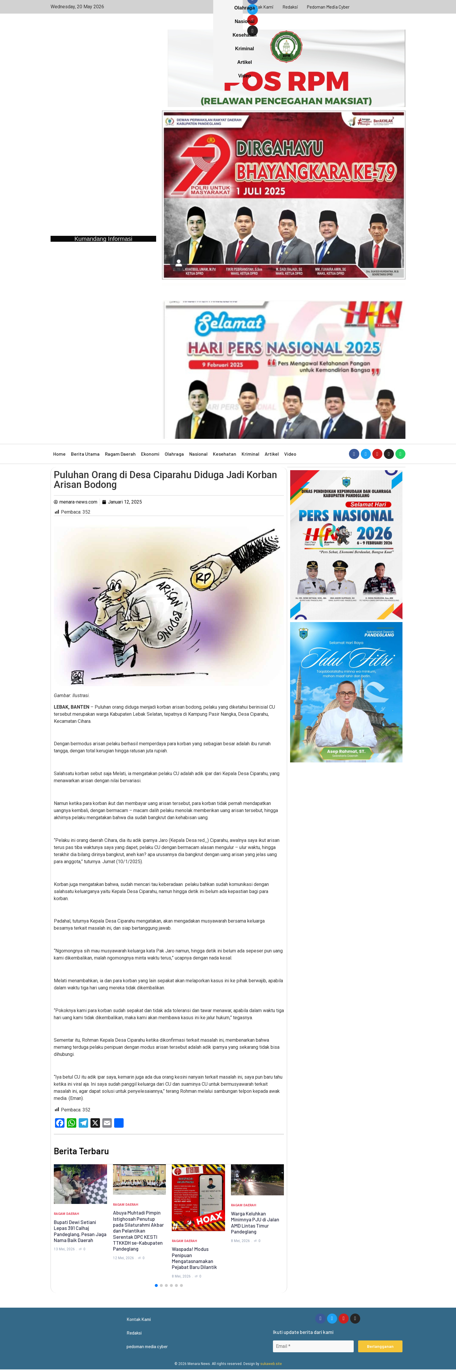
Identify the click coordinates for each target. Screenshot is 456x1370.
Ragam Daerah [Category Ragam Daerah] (66, 1214)
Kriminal (250, 454)
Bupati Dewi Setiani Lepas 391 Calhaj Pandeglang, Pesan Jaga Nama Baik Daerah (80, 1231)
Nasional (198, 454)
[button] (156, 1285)
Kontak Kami (261, 6)
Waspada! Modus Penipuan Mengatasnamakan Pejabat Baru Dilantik (194, 1258)
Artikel (272, 454)
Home (59, 454)
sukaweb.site (271, 1364)
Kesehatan (224, 454)
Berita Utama (85, 454)
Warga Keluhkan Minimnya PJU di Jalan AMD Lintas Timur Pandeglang (255, 1222)
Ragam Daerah (120, 454)
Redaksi (290, 6)
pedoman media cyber (328, 6)
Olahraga (174, 454)
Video (290, 454)
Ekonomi (150, 454)
